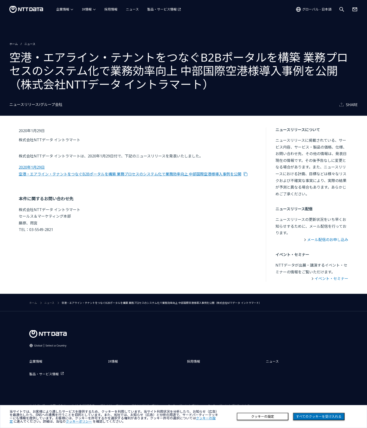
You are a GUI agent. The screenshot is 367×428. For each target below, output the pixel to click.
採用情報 (110, 9)
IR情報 (87, 9)
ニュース (132, 9)
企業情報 (62, 9)
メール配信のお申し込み (327, 239)
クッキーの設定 (262, 416)
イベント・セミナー (331, 278)
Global (50, 345)
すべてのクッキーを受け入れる (318, 416)
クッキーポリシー (79, 421)
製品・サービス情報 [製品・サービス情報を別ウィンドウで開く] (162, 9)
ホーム (13, 44)
